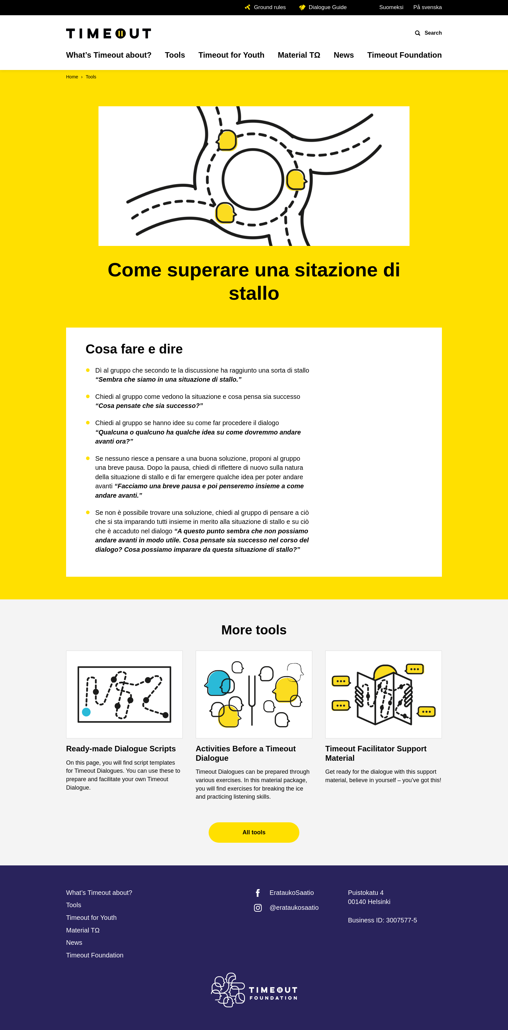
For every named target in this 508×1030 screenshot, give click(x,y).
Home (72, 76)
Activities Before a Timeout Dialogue (246, 753)
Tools (91, 76)
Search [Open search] (432, 33)
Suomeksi (391, 7)
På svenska (427, 7)
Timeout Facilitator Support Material (376, 753)
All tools (254, 832)
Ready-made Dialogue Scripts (121, 748)
